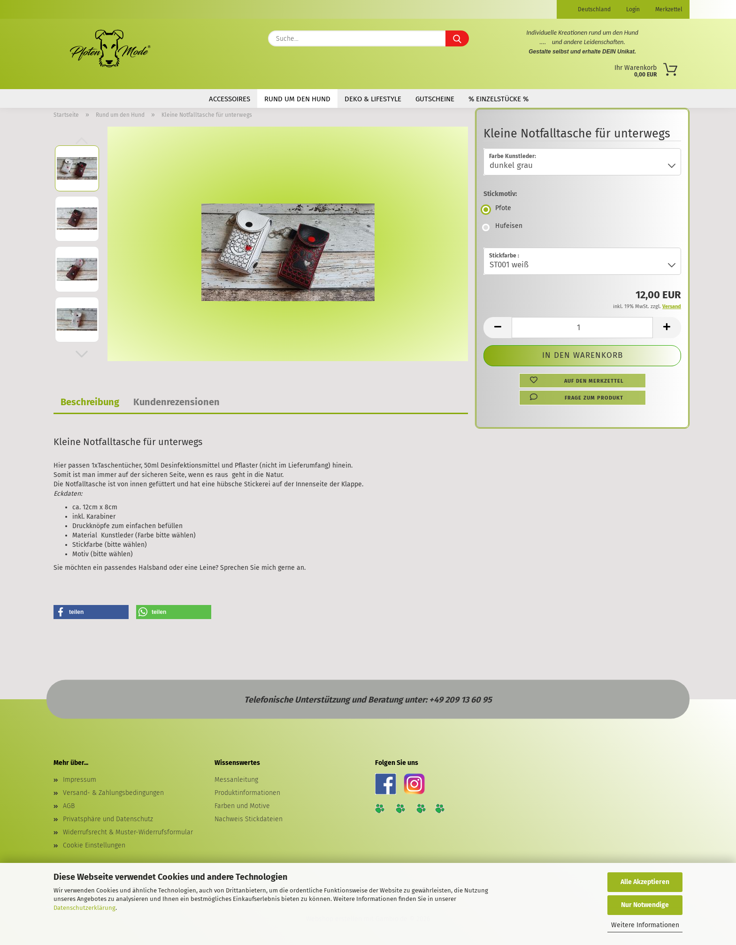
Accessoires (229, 99)
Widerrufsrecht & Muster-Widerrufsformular (128, 832)
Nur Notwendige (645, 905)
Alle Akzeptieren (645, 882)
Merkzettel (668, 9)
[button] (82, 354)
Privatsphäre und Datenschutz (108, 819)
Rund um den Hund (297, 99)
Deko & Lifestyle (373, 99)
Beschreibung (90, 402)
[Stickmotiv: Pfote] (582, 210)
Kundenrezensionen (176, 402)
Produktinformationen (247, 793)
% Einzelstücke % (498, 99)
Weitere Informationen (645, 925)
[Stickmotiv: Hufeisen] (582, 227)
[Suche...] (457, 38)
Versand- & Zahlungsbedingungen (113, 793)
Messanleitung (236, 780)
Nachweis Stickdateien (249, 819)
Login (632, 9)
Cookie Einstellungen (94, 845)
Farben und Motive (242, 806)
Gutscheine (434, 99)
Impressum (79, 780)
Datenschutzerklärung (84, 907)
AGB (69, 806)
